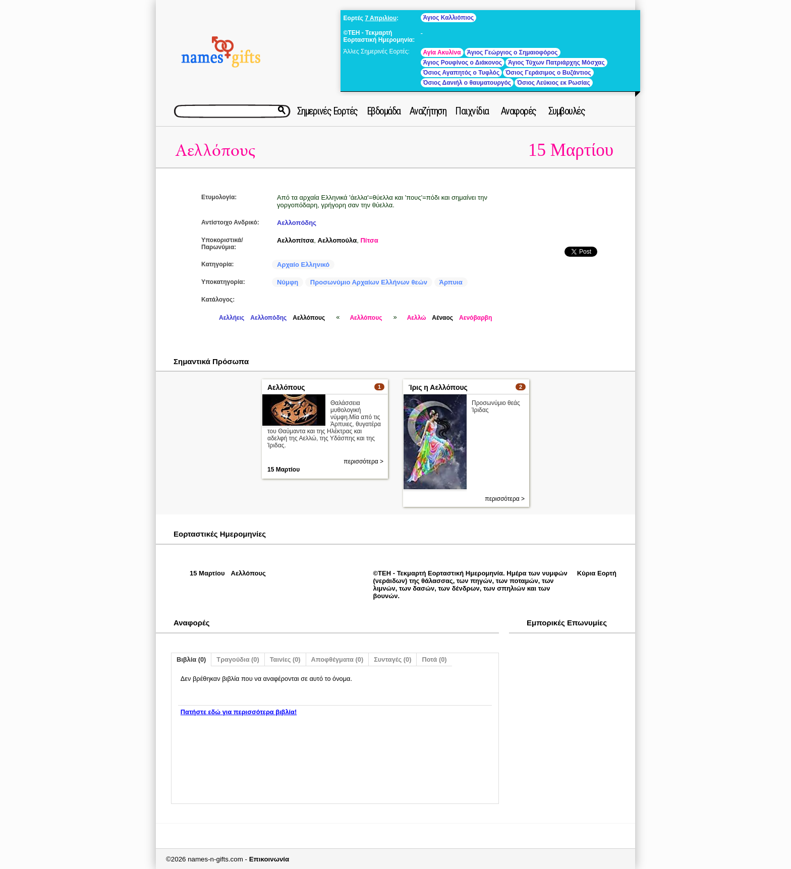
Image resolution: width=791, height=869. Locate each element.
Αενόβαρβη (475, 317)
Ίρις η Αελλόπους (438, 387)
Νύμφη (287, 282)
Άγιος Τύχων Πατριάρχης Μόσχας (556, 62)
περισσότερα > (363, 461)
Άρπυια (451, 282)
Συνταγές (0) (392, 659)
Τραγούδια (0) (237, 659)
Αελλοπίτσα (295, 240)
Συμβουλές (566, 111)
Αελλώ (416, 317)
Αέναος (442, 317)
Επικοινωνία (269, 859)
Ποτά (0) (434, 659)
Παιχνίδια (472, 111)
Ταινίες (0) (285, 659)
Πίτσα (369, 240)
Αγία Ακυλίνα (442, 52)
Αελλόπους (215, 150)
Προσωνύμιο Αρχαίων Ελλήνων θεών (368, 282)
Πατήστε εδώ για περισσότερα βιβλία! (239, 712)
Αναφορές (518, 111)
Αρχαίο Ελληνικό (303, 264)
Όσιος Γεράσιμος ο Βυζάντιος (548, 72)
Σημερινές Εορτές (327, 111)
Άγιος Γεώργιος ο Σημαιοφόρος (512, 52)
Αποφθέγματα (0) (337, 659)
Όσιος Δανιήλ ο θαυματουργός (467, 82)
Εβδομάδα (384, 111)
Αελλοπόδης (296, 222)
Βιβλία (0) (191, 659)
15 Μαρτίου (570, 150)
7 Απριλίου (381, 18)
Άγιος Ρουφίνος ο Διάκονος (462, 62)
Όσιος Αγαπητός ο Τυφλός (461, 72)
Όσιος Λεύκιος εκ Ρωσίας (553, 82)
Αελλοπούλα (337, 240)
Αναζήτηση (428, 111)
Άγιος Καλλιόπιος (448, 17)
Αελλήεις (231, 317)
